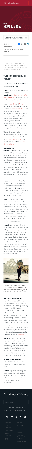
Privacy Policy (20, 429)
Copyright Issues (9, 430)
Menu (24, 3)
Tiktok (20, 417)
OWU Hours (19, 423)
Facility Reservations (8, 434)
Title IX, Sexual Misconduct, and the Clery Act (21, 436)
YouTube (12, 417)
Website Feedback (21, 442)
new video (21, 334)
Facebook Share (19, 44)
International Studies (18, 109)
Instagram (16, 417)
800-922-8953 (9, 410)
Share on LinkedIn (28, 44)
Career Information (8, 426)
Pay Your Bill (20, 426)
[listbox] (16, 402)
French (21, 104)
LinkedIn (25, 417)
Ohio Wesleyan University (11, 3)
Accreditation (8, 423)
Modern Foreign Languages (13, 139)
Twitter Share (22, 44)
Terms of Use (20, 432)
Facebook (7, 417)
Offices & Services (7, 439)
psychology (12, 104)
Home (5, 23)
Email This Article (25, 44)
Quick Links (9, 402)
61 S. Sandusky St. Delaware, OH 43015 (16, 407)
